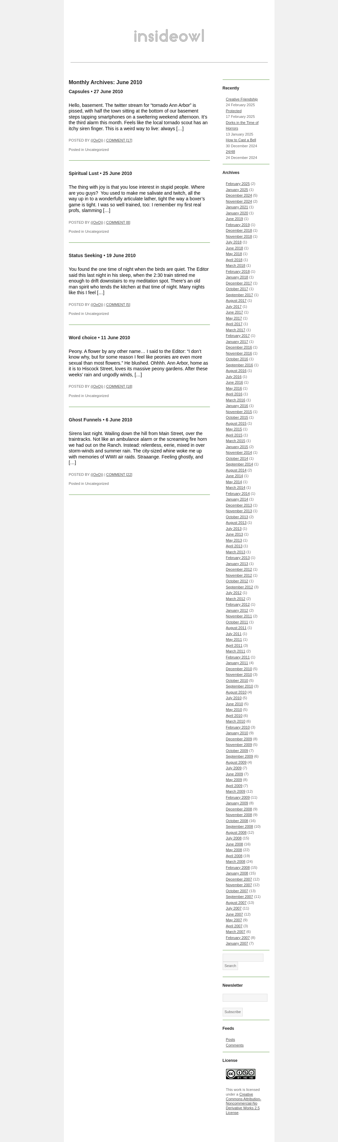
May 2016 (234, 388)
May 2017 (234, 318)
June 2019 (234, 219)
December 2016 (239, 347)
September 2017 (239, 295)
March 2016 (235, 400)
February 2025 (238, 184)
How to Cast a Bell (241, 140)
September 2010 (239, 686)
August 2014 (236, 470)
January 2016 (237, 406)
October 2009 (237, 751)
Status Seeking (85, 255)
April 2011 (234, 645)
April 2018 (234, 260)
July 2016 (234, 377)
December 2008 (239, 809)
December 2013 (239, 505)
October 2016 (237, 359)
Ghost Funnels (85, 419)
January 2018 (237, 277)
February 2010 (238, 727)
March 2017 (235, 330)
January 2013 (237, 564)
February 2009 (238, 797)
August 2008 (236, 832)
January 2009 (237, 803)
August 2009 (236, 762)
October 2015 (237, 417)
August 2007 (236, 903)
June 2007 (234, 914)
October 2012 (237, 581)
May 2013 (234, 540)
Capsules (79, 91)
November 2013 (239, 511)
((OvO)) (97, 140)
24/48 (230, 152)
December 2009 (239, 739)
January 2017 (237, 342)
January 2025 (237, 190)
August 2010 (236, 692)
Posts (230, 1039)
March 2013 (235, 552)
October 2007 (237, 891)
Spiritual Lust (84, 173)
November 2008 (239, 815)
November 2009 (239, 745)
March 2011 (235, 651)
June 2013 (234, 534)
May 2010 (234, 710)
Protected (234, 111)
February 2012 (238, 604)
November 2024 (239, 201)
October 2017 (237, 289)
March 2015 (235, 441)
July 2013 (234, 529)
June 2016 (234, 382)
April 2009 (234, 786)
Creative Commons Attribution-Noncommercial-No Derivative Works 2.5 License (243, 1103)
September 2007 (239, 897)
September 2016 (239, 365)
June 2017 (234, 312)
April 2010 (234, 716)
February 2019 (238, 225)
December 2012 (239, 569)
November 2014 (239, 452)
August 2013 (236, 523)
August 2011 (236, 628)
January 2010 (237, 733)
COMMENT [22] (119, 474)
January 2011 (237, 663)
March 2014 (235, 488)
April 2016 (234, 394)
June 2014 (234, 476)
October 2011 (237, 622)
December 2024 (239, 195)
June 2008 (234, 844)
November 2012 (239, 575)
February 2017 (238, 336)
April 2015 (234, 435)
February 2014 (238, 494)
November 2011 (239, 616)
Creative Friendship (242, 99)
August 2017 (236, 301)
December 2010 (239, 669)
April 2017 (234, 324)
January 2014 (237, 499)
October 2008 (237, 821)
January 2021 (237, 207)
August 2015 (236, 423)
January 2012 (237, 610)
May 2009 (234, 780)
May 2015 (234, 429)
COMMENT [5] (118, 305)
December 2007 (239, 879)
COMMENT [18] (119, 386)
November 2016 (239, 353)
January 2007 (237, 943)
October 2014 (237, 458)
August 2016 (236, 371)
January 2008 (237, 873)
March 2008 (235, 862)
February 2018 (238, 271)
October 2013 (237, 517)
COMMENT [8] (118, 222)
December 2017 (239, 283)
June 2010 (234, 704)
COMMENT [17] (119, 140)
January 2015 (237, 447)
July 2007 (234, 908)
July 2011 (234, 634)
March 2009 (235, 791)
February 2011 (238, 657)
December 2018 (239, 230)
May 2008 (234, 850)
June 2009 (234, 774)
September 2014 (239, 464)
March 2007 (235, 932)
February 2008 (238, 868)
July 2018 (234, 242)
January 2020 (237, 213)
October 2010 (237, 681)
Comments (235, 1045)
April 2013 (234, 546)
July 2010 (234, 698)
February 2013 (238, 558)
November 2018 (239, 236)
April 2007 (234, 926)
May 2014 (234, 482)
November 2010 (239, 675)
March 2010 (235, 721)
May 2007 (234, 920)
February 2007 (238, 938)
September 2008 (239, 826)
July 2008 (234, 838)
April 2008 (234, 856)
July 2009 (234, 768)
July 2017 (234, 307)
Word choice (83, 337)
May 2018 (234, 254)
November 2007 (239, 885)
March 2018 (235, 265)
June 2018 (234, 248)
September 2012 (239, 587)
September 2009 (239, 756)
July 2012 (234, 593)
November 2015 (239, 412)
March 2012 (235, 599)
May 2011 (234, 639)
